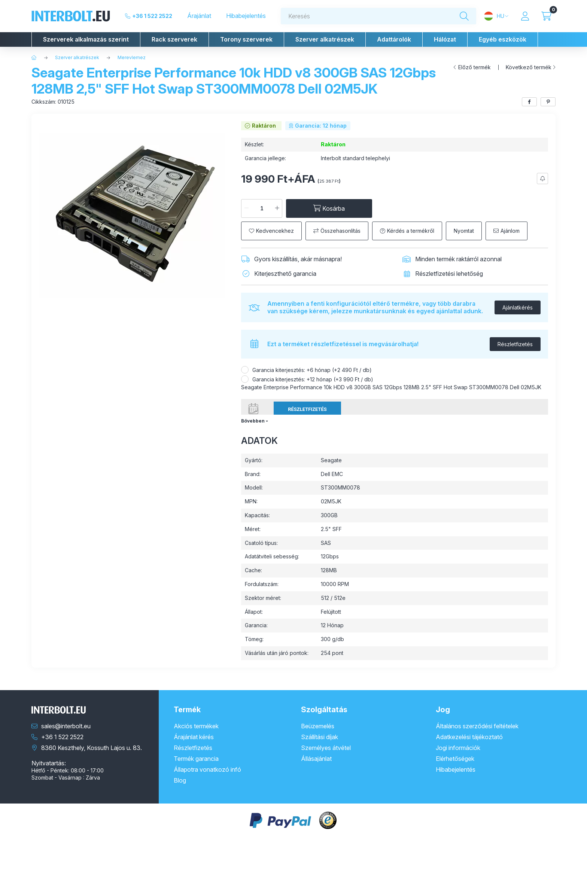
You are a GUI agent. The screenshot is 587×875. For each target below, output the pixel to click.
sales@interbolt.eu (66, 726)
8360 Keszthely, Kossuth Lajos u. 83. (91, 747)
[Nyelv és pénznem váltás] (496, 16)
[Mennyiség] (261, 208)
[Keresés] (464, 16)
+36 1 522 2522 (152, 16)
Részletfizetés (515, 344)
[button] (86, 39)
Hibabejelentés (246, 15)
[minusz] (246, 208)
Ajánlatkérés (517, 307)
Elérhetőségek (455, 758)
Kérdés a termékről (410, 231)
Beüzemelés (317, 726)
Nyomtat (464, 231)
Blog (180, 780)
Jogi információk (458, 747)
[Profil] (524, 16)
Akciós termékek (196, 726)
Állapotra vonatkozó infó (207, 769)
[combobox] (378, 16)
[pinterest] (548, 101)
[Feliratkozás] (542, 178)
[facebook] (529, 101)
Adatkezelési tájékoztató (469, 737)
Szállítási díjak (319, 737)
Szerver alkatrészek (77, 57)
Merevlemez (132, 57)
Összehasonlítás (340, 231)
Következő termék (528, 67)
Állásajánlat (316, 758)
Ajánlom (510, 231)
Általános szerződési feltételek (477, 726)
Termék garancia (196, 758)
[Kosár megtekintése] (546, 16)
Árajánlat (199, 15)
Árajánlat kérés (194, 737)
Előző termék (474, 67)
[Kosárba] (329, 208)
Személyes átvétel (326, 747)
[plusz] (277, 208)
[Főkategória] (34, 57)
